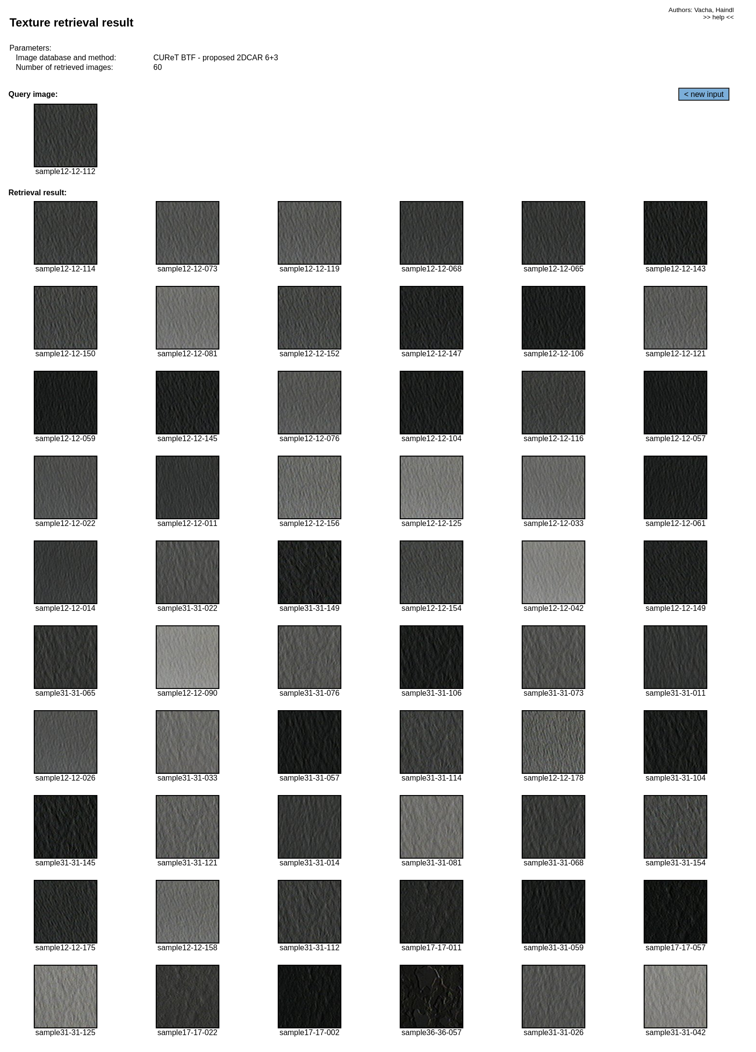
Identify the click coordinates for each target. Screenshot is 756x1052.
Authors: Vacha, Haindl (701, 9)
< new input (704, 94)
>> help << (718, 17)
